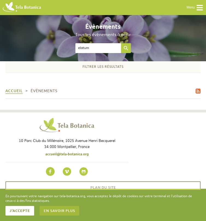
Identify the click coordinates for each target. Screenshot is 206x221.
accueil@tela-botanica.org (67, 154)
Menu (195, 7)
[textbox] (98, 48)
